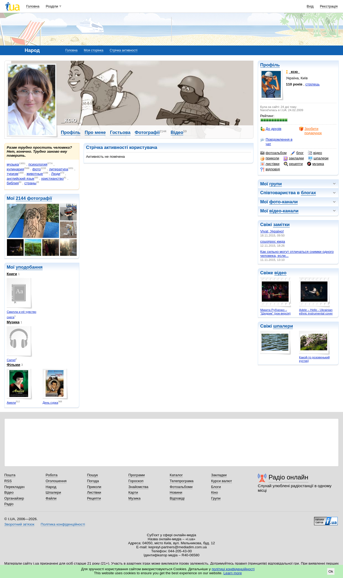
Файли (51, 498)
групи (275, 183)
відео (315, 153)
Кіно (214, 492)
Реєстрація (329, 6)
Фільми (13, 365)
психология (37, 164)
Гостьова (120, 132)
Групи (216, 498)
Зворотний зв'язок (19, 524)
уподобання (29, 267)
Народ (51, 487)
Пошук (92, 475)
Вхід (310, 6)
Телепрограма (181, 481)
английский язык (20, 179)
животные (35, 174)
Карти (133, 492)
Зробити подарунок (310, 131)
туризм (12, 174)
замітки (281, 224)
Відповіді (177, 498)
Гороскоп (135, 481)
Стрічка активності (123, 50)
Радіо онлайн (288, 477)
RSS (8, 481)
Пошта (9, 475)
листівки (269, 164)
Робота (51, 475)
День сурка (50, 402)
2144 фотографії (34, 198)
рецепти (293, 164)
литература (58, 169)
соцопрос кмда (272, 241)
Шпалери (53, 492)
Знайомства (138, 487)
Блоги (216, 487)
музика (315, 164)
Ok (331, 571)
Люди (55, 174)
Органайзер (14, 498)
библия (13, 183)
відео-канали (284, 210)
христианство (52, 179)
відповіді (270, 169)
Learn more (232, 573)
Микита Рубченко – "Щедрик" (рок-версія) (275, 311)
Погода (93, 481)
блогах (308, 192)
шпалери (318, 158)
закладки (294, 158)
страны (30, 183)
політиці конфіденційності (233, 569)
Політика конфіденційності (63, 524)
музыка (13, 164)
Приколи (94, 487)
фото (36, 169)
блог (297, 153)
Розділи (52, 6)
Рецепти (94, 498)
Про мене (95, 132)
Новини (176, 492)
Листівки (94, 492)
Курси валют (221, 481)
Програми (136, 475)
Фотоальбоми (181, 487)
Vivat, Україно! (272, 231)
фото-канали (283, 201)
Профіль (270, 64)
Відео (177, 132)
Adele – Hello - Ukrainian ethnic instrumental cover (316, 311)
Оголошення (56, 481)
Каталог (176, 475)
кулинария (15, 169)
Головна (32, 6)
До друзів (270, 129)
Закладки (219, 475)
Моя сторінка (93, 50)
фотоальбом (273, 153)
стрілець (312, 84)
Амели (11, 402)
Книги (12, 274)
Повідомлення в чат (276, 141)
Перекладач (14, 487)
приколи (269, 158)
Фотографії (147, 132)
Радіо (8, 504)
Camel (11, 360)
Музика (13, 322)
